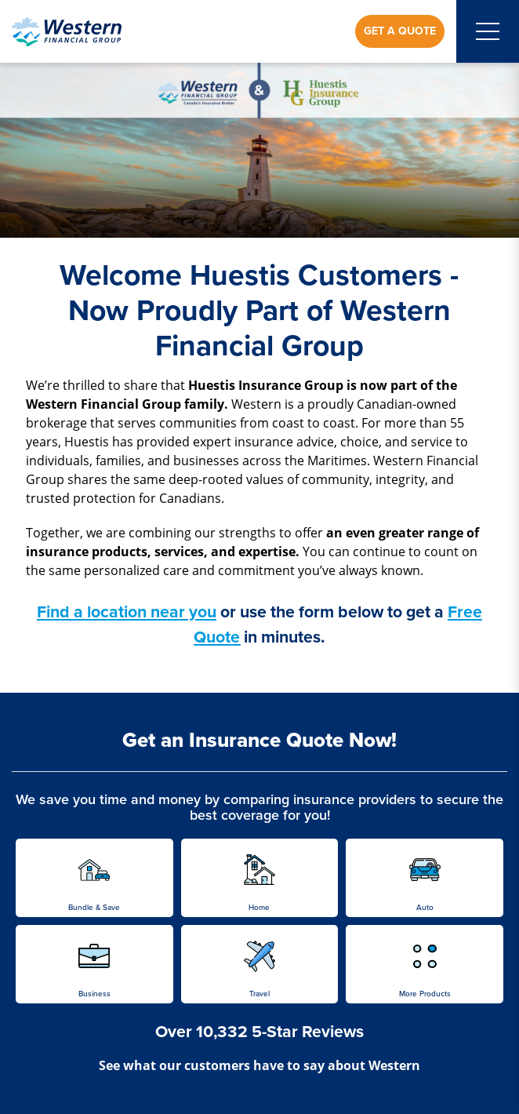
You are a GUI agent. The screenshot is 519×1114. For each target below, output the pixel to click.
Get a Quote (400, 31)
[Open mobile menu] (487, 31)
